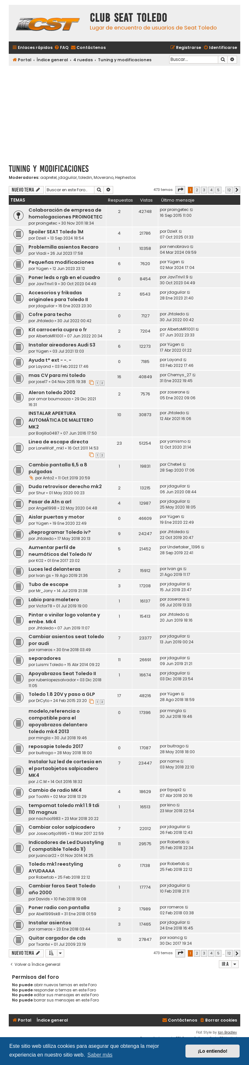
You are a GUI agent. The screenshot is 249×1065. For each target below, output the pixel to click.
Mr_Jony (44, 590)
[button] (180, 190)
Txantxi (43, 944)
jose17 (42, 381)
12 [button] (229, 190)
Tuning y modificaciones (49, 169)
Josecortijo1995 (51, 833)
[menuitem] (61, 47)
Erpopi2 (174, 789)
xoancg (175, 937)
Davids (43, 899)
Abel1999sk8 (48, 914)
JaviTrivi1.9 (46, 284)
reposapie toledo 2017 (56, 746)
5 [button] (218, 190)
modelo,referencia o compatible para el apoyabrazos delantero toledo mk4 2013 (58, 721)
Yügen (42, 268)
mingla (43, 738)
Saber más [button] (99, 1055)
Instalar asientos (50, 922)
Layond (43, 366)
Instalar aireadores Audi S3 (62, 345)
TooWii (42, 796)
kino (171, 805)
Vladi (41, 253)
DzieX (41, 238)
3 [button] (204, 190)
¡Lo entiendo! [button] (212, 1051)
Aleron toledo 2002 (52, 392)
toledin (85, 177)
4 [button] (211, 190)
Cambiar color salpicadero (62, 827)
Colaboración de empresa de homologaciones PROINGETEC (66, 213)
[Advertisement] (124, 112)
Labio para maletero (54, 599)
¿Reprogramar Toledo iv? (60, 532)
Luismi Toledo (49, 664)
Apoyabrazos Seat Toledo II (62, 673)
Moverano (103, 177)
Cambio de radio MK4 (55, 790)
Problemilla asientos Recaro (64, 247)
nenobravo (178, 246)
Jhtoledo (44, 320)
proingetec (46, 223)
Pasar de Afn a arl (50, 501)
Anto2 (48, 478)
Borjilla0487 (47, 433)
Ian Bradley (227, 1032)
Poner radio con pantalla (59, 907)
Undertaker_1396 (183, 547)
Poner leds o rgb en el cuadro (64, 277)
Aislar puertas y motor (56, 517)
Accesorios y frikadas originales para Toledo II (58, 296)
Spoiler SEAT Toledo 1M (56, 231)
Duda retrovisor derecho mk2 (65, 486)
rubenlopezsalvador (56, 680)
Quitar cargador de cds (57, 938)
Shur (40, 493)
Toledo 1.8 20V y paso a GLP (62, 694)
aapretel (48, 177)
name (173, 761)
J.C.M (41, 781)
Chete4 (174, 464)
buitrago (44, 752)
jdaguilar (67, 177)
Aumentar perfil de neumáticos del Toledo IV (60, 550)
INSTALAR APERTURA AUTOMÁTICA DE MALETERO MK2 (61, 420)
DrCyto (42, 700)
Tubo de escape (48, 584)
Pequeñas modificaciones (61, 262)
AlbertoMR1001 (49, 336)
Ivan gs (43, 575)
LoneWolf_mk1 (50, 448)
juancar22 (46, 855)
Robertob (176, 842)
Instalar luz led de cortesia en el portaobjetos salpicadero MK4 (65, 768)
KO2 (39, 560)
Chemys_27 (179, 375)
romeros (44, 649)
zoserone (176, 392)
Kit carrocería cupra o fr (58, 329)
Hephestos (125, 177)
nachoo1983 (48, 818)
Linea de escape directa (58, 442)
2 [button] (197, 190)
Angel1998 (46, 508)
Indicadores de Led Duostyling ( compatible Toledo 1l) (66, 845)
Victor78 (44, 606)
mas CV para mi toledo (57, 375)
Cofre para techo (50, 314)
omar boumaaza (53, 399)
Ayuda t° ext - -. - (50, 360)
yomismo (176, 441)
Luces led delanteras (55, 569)
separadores (45, 658)
